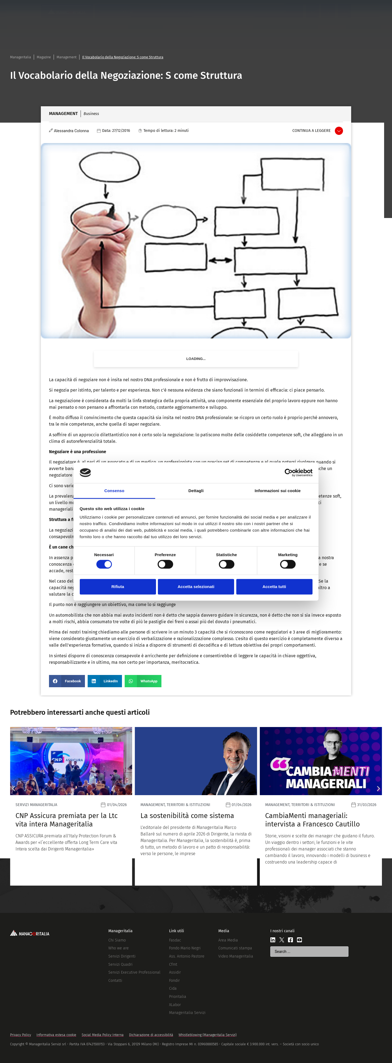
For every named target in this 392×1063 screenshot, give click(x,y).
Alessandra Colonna (71, 131)
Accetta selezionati (195, 586)
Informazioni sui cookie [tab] (278, 490)
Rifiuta (117, 586)
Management (66, 57)
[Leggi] (71, 806)
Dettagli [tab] (196, 490)
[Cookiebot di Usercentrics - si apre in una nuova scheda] (289, 473)
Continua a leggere (311, 130)
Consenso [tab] (114, 490)
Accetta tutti (274, 586)
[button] (67, 681)
